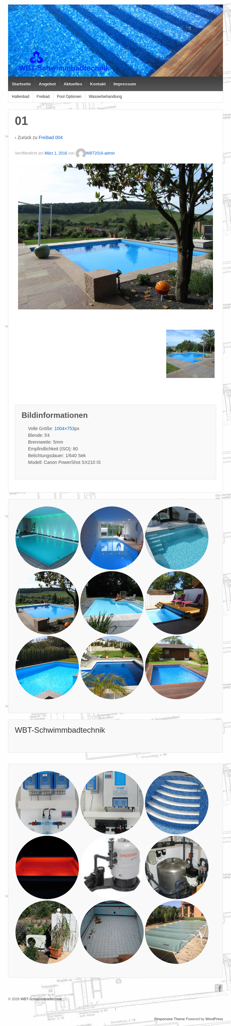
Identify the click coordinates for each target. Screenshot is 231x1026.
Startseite (21, 83)
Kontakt (98, 83)
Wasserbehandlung (105, 96)
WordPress (214, 1019)
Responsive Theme (169, 1019)
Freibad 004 (51, 137)
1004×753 (64, 428)
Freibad (43, 96)
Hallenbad (20, 96)
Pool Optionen (69, 96)
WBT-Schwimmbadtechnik (60, 730)
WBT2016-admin (95, 153)
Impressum (124, 83)
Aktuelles (72, 83)
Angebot (47, 83)
